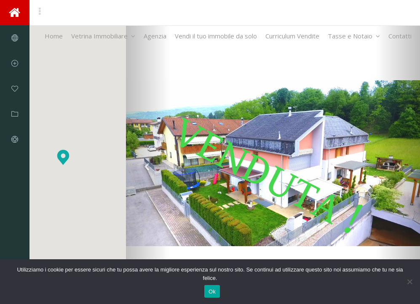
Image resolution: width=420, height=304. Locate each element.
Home (54, 38)
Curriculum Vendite (292, 38)
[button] (63, 157)
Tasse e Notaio (354, 38)
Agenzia (155, 38)
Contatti (400, 38)
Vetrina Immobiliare (103, 38)
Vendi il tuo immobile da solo (216, 38)
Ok (212, 291)
